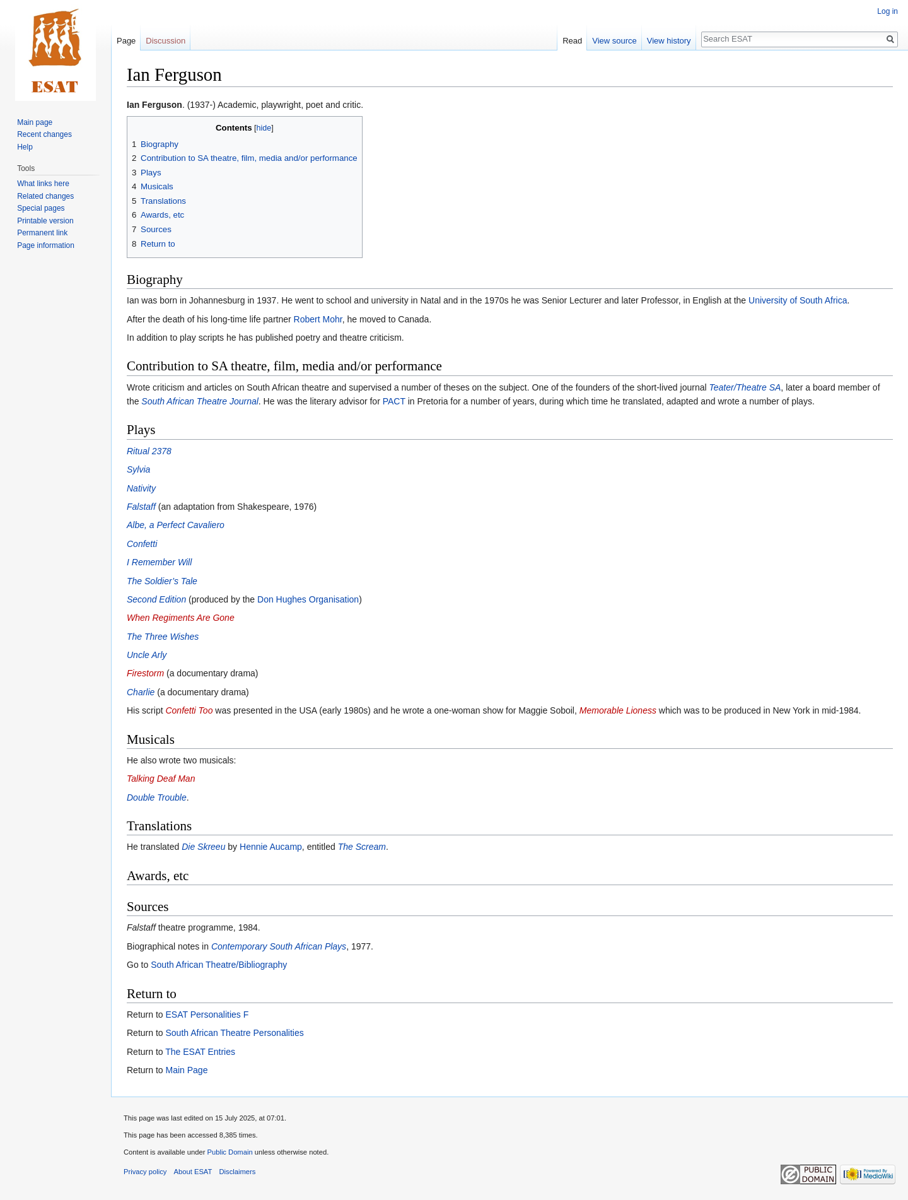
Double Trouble (157, 797)
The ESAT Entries (200, 1052)
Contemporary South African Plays (278, 946)
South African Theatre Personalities (234, 1033)
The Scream (362, 847)
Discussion (165, 40)
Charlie (140, 692)
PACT (394, 401)
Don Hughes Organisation (308, 599)
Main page (34, 122)
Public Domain (229, 1152)
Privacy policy (145, 1171)
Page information (45, 245)
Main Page (186, 1070)
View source (614, 40)
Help (25, 147)
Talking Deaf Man (161, 779)
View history (669, 40)
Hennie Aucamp (271, 847)
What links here (43, 183)
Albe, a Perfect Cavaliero (175, 525)
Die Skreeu (203, 847)
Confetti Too (188, 710)
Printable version (45, 220)
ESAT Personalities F (206, 1014)
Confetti (142, 544)
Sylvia (138, 469)
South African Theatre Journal (199, 401)
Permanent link (42, 232)
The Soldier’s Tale (162, 581)
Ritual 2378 (149, 451)
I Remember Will (159, 562)
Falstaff (141, 507)
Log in (887, 11)
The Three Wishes (163, 637)
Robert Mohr (318, 319)
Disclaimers (237, 1171)
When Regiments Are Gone (181, 618)
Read (572, 40)
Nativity (141, 488)
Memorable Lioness (617, 710)
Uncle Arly (146, 655)
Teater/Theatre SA (745, 387)
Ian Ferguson (154, 105)
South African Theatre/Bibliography (219, 965)
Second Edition (156, 599)
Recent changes (44, 134)
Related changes (45, 196)
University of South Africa (797, 300)
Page (126, 40)
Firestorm (145, 673)
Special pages (40, 208)
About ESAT (193, 1171)
